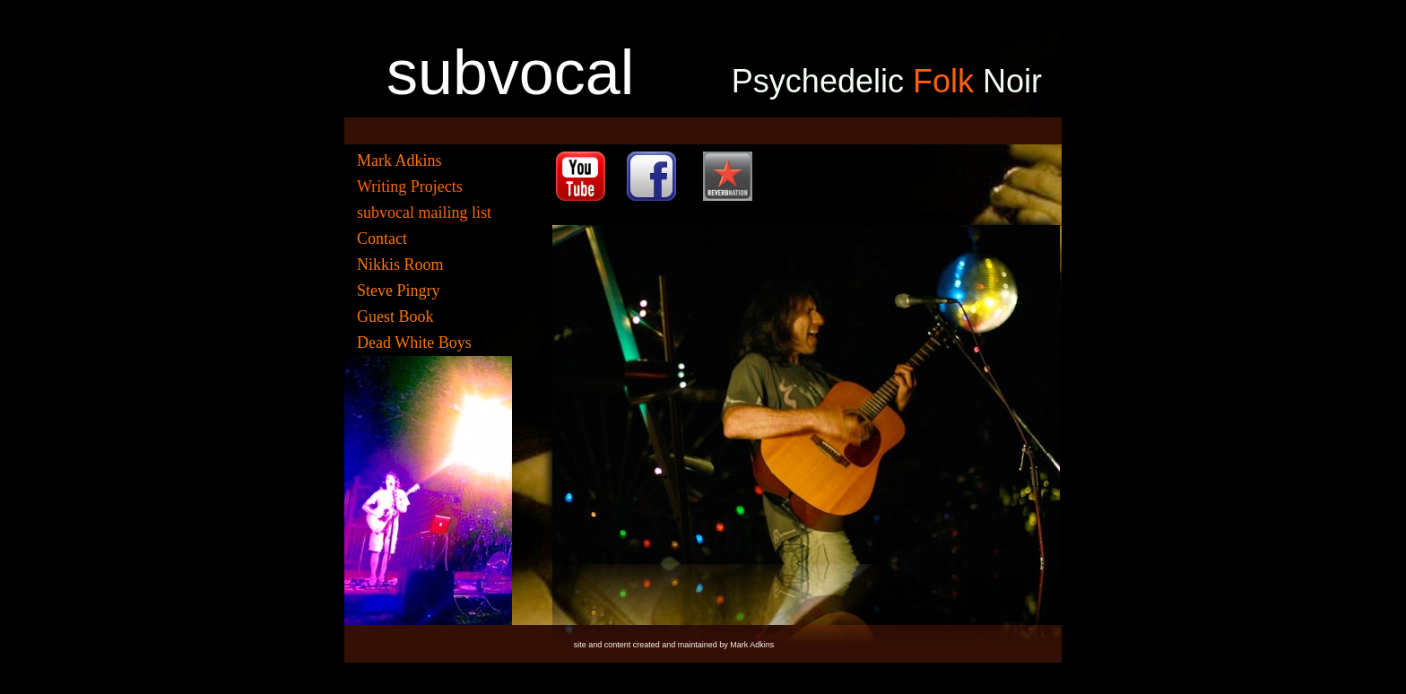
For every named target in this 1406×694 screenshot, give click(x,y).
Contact (382, 238)
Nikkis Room (400, 264)
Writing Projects (410, 186)
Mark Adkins (399, 160)
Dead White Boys (414, 342)
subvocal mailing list (424, 212)
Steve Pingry (398, 290)
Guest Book (395, 316)
